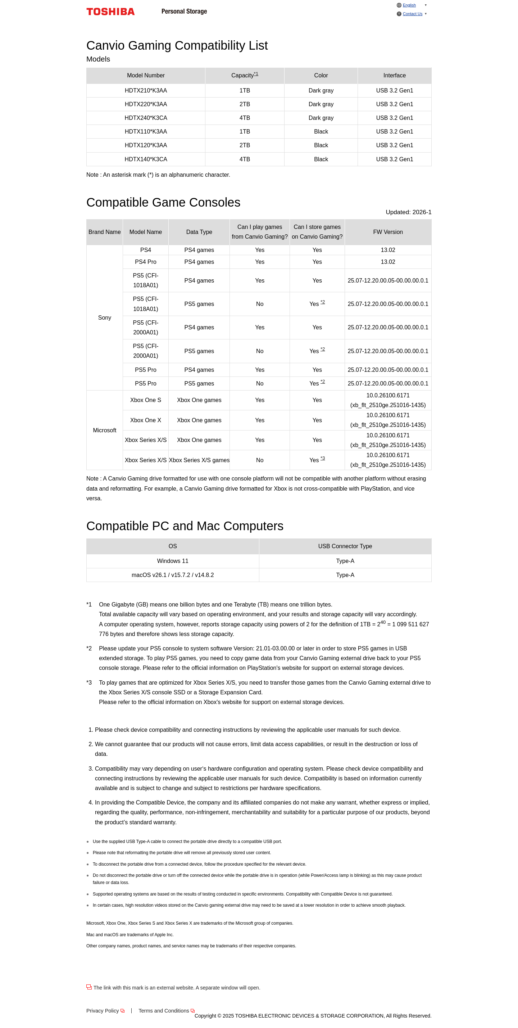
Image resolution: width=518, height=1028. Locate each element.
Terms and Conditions (163, 1011)
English (409, 5)
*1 (256, 73)
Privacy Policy (102, 1011)
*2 (323, 302)
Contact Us (412, 14)
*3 (323, 458)
